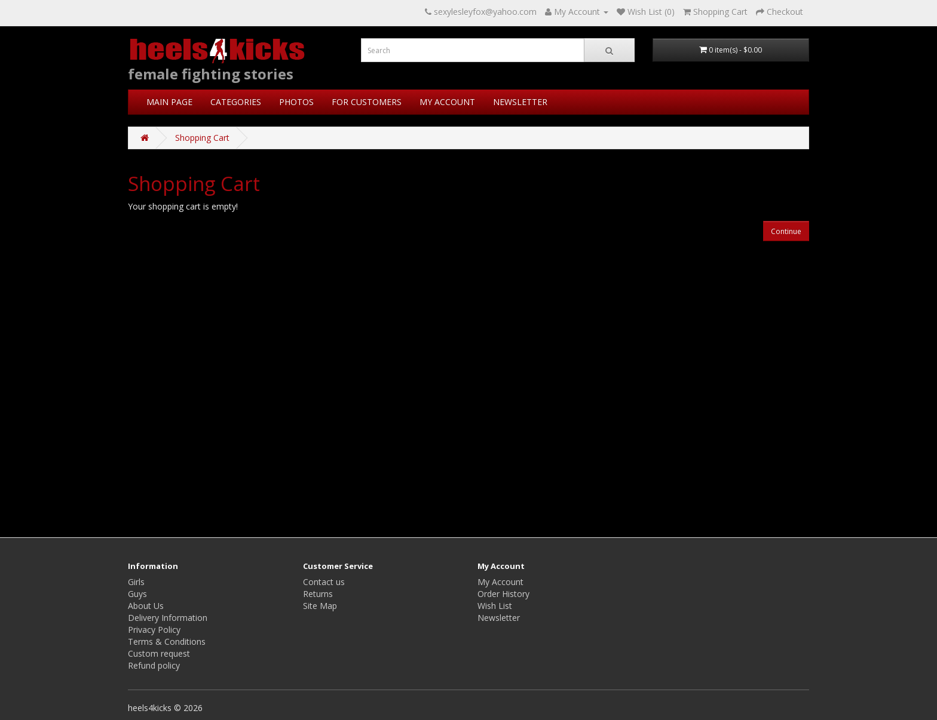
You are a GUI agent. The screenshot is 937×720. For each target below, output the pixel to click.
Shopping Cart (202, 137)
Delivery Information (167, 617)
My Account (500, 581)
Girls (136, 581)
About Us (146, 605)
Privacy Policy (154, 629)
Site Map (320, 605)
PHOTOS (296, 101)
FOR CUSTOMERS (367, 101)
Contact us (324, 581)
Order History (503, 593)
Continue (786, 231)
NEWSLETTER (520, 101)
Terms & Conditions (167, 641)
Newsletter (498, 617)
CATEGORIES (235, 101)
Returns (318, 593)
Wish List (494, 605)
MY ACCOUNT (447, 101)
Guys (137, 593)
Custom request (159, 653)
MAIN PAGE (169, 101)
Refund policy (154, 665)
